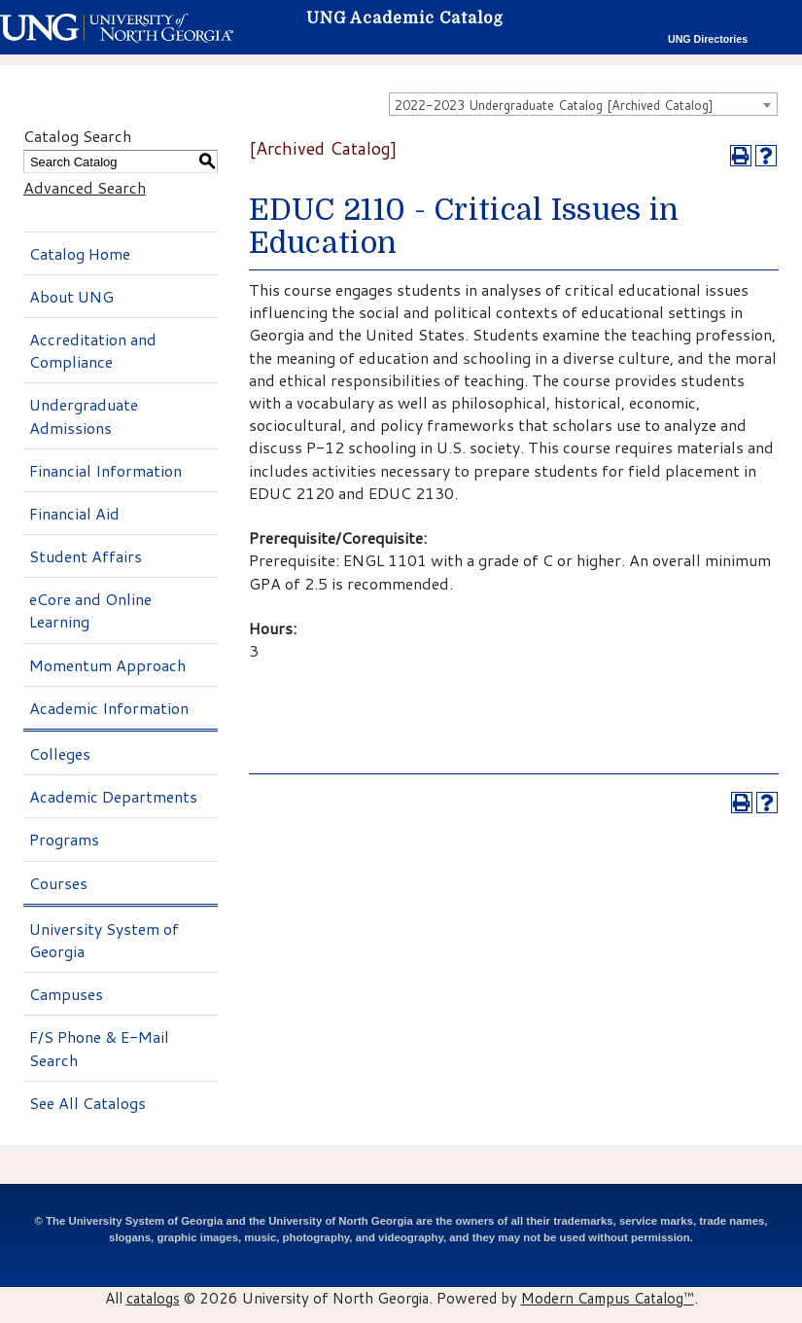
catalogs (153, 1297)
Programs (64, 839)
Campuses (66, 994)
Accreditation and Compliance (93, 350)
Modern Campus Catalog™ (607, 1297)
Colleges (59, 753)
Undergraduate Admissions (83, 415)
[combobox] (583, 104)
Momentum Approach (107, 665)
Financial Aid (74, 513)
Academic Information (109, 708)
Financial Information (105, 470)
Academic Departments (113, 796)
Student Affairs (85, 556)
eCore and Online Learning (90, 610)
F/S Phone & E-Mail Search (99, 1047)
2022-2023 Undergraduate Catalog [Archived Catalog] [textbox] (554, 105)
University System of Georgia (104, 939)
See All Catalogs (87, 1102)
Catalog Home (79, 253)
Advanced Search (84, 187)
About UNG (71, 296)
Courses (58, 883)
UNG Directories (708, 39)
